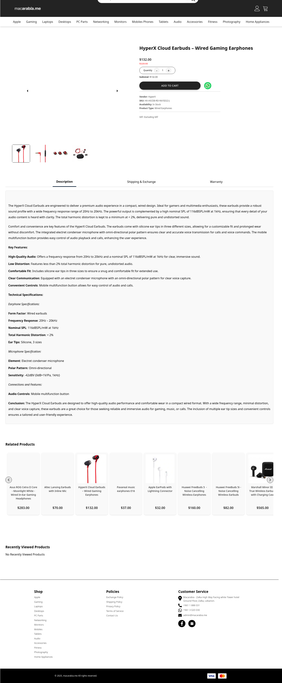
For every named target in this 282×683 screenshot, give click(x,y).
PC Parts (83, 22)
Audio (39, 638)
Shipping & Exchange (143, 182)
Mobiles (40, 629)
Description (66, 182)
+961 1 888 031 (193, 605)
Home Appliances (259, 22)
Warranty (218, 182)
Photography (233, 22)
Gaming (33, 22)
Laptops (49, 22)
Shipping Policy (116, 601)
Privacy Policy (115, 606)
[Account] (258, 8)
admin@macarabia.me (197, 615)
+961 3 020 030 (193, 610)
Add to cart (171, 85)
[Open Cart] (267, 8)
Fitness (214, 22)
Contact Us (113, 615)
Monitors (40, 624)
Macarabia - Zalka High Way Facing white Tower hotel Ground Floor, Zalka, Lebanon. (213, 599)
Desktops (66, 22)
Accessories (196, 22)
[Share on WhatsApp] (209, 85)
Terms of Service (116, 611)
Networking (103, 22)
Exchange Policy (116, 597)
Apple (18, 22)
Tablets (39, 633)
